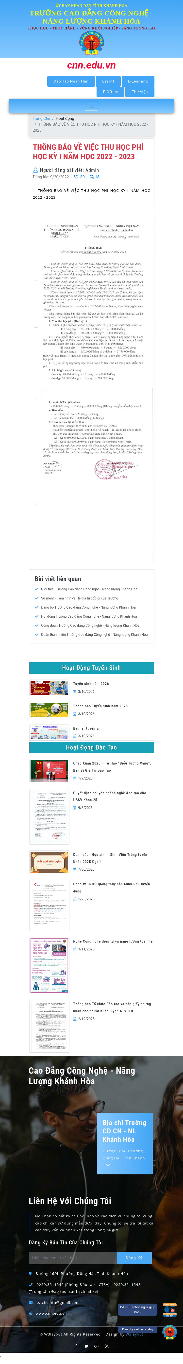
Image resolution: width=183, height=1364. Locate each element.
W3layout (134, 1339)
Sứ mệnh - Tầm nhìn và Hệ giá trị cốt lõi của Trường (80, 598)
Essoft (108, 81)
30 (79, 177)
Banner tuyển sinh (88, 733)
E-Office (110, 92)
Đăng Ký (135, 1263)
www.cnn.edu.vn (52, 1318)
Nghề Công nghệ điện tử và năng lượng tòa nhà (113, 947)
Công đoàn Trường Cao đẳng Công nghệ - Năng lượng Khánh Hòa (91, 626)
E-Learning (138, 81)
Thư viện (140, 92)
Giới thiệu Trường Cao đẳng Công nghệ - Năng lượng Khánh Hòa (90, 589)
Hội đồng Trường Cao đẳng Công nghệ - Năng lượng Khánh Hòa (89, 617)
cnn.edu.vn (91, 65)
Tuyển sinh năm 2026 (91, 689)
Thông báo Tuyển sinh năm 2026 (100, 711)
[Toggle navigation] (91, 106)
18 (95, 177)
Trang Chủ (42, 118)
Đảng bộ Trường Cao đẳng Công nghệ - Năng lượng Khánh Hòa (89, 608)
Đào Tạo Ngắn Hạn (71, 81)
